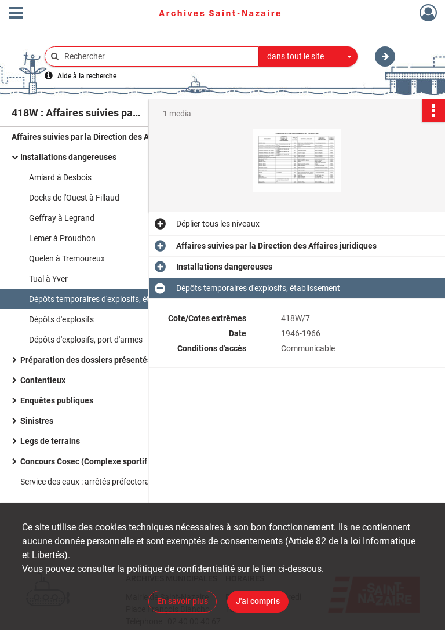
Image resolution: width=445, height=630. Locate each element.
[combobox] (308, 56)
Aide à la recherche (86, 76)
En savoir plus (182, 601)
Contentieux (42, 380)
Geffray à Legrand (61, 218)
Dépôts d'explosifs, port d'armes (86, 339)
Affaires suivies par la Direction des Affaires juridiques (112, 136)
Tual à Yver (48, 278)
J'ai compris (258, 601)
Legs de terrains (50, 441)
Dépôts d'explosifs (61, 319)
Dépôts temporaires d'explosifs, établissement (111, 299)
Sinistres (36, 420)
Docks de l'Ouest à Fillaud (74, 197)
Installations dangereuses (68, 157)
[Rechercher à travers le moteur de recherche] (157, 56)
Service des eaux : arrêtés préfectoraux (89, 481)
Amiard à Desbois (60, 177)
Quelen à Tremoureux (67, 258)
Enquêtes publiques (56, 400)
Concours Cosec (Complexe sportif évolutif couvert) (115, 461)
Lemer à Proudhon (62, 238)
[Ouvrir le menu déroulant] (16, 14)
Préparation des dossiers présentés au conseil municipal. (125, 360)
